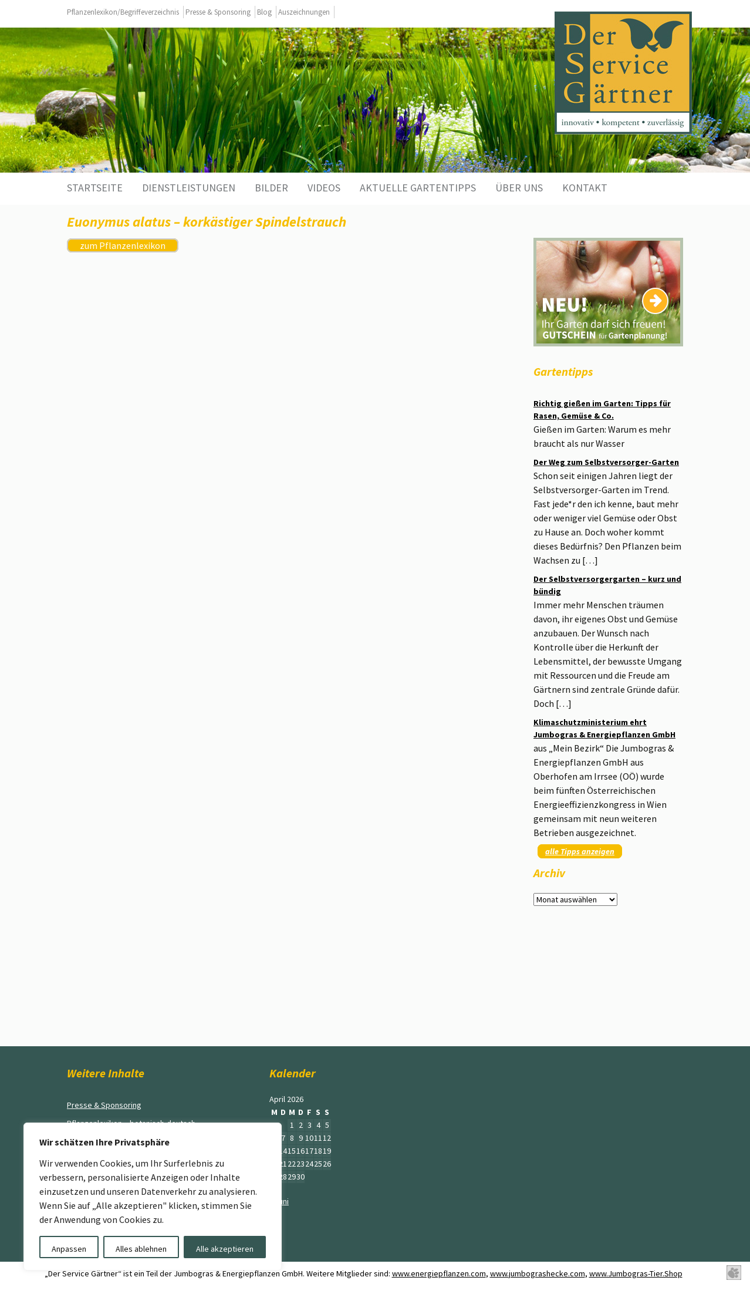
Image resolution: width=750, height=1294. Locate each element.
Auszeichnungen (304, 12)
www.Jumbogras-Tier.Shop (636, 1273)
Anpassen (69, 1249)
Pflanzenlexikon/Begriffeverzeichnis (123, 12)
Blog (264, 12)
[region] (152, 1197)
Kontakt (584, 187)
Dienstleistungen (188, 187)
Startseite (95, 187)
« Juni (279, 1201)
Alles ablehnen (141, 1249)
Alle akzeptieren (225, 1249)
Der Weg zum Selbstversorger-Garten (606, 462)
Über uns (519, 187)
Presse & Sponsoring (218, 12)
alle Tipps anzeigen (579, 851)
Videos (324, 187)
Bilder (271, 187)
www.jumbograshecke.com (537, 1273)
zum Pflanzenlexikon (122, 245)
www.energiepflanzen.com (439, 1273)
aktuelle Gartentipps (418, 187)
